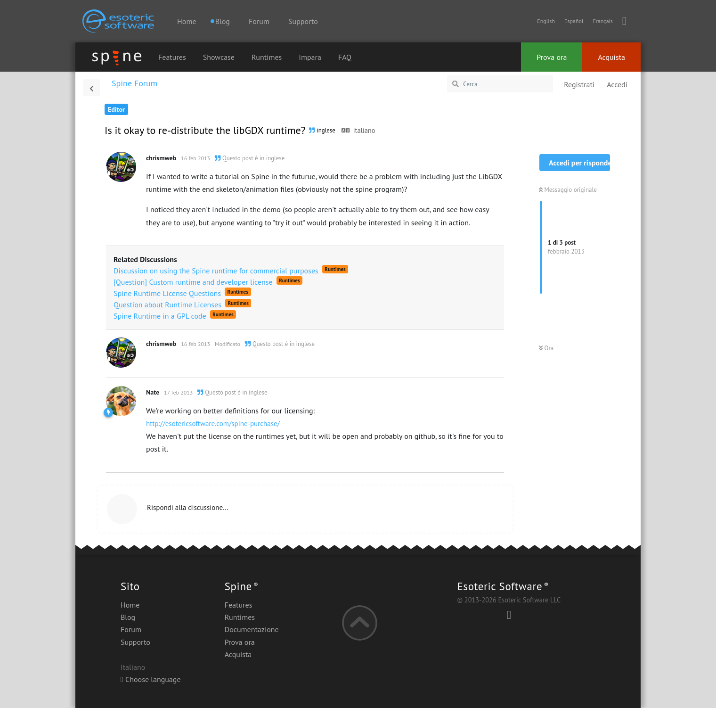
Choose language (151, 679)
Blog (128, 617)
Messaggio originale (568, 190)
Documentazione (252, 629)
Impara (310, 57)
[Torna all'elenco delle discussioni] (91, 87)
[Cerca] (500, 83)
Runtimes (267, 57)
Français (602, 21)
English (546, 21)
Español (573, 21)
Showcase (219, 57)
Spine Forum (134, 83)
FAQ (344, 57)
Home (186, 21)
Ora (546, 348)
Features (172, 57)
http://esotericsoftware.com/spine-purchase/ (213, 423)
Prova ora (552, 57)
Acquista (611, 57)
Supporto (303, 21)
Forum (259, 21)
